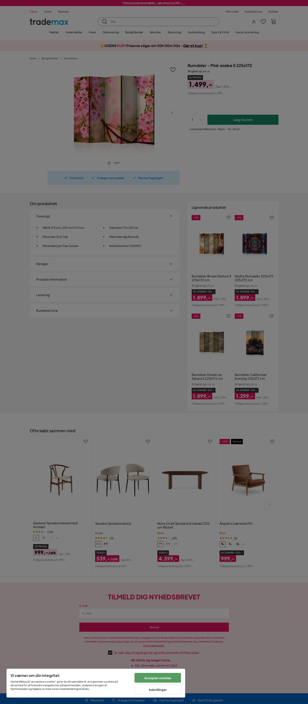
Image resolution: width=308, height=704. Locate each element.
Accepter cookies (157, 678)
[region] (95, 683)
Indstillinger (158, 689)
